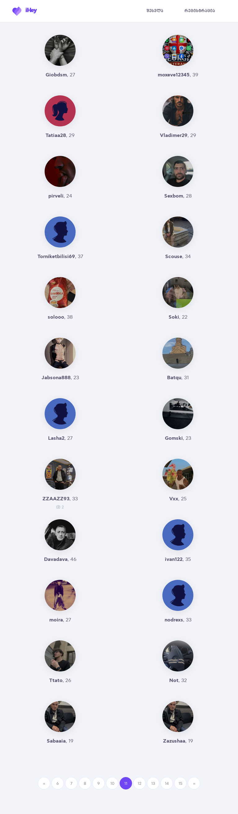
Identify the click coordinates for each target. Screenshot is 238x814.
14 (167, 783)
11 (125, 783)
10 (112, 783)
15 (180, 783)
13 (153, 783)
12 (139, 783)
